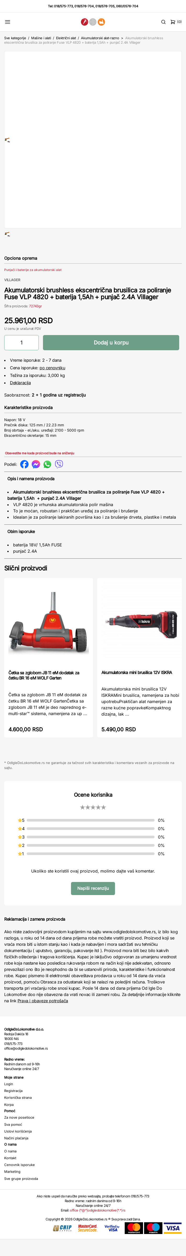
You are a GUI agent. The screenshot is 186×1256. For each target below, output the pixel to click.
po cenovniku (52, 384)
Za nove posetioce (19, 1134)
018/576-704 (84, 6)
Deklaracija (20, 399)
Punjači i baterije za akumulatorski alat (33, 286)
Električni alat (66, 38)
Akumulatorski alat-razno (100, 38)
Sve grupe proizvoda (21, 1195)
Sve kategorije (15, 38)
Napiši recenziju (93, 905)
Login (8, 1101)
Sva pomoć (13, 1141)
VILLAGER (12, 297)
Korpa (9, 1121)
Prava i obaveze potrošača (43, 1017)
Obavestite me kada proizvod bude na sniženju (39, 470)
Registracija (13, 1107)
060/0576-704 (127, 6)
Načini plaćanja (16, 1155)
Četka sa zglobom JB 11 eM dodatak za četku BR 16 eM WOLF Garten (43, 692)
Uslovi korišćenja (18, 1148)
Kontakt (10, 1175)
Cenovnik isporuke (19, 1181)
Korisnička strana (18, 1114)
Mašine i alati (41, 38)
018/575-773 (63, 6)
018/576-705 (104, 6)
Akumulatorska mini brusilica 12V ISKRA (136, 689)
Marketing (12, 1188)
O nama (10, 1168)
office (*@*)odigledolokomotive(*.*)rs (97, 1227)
